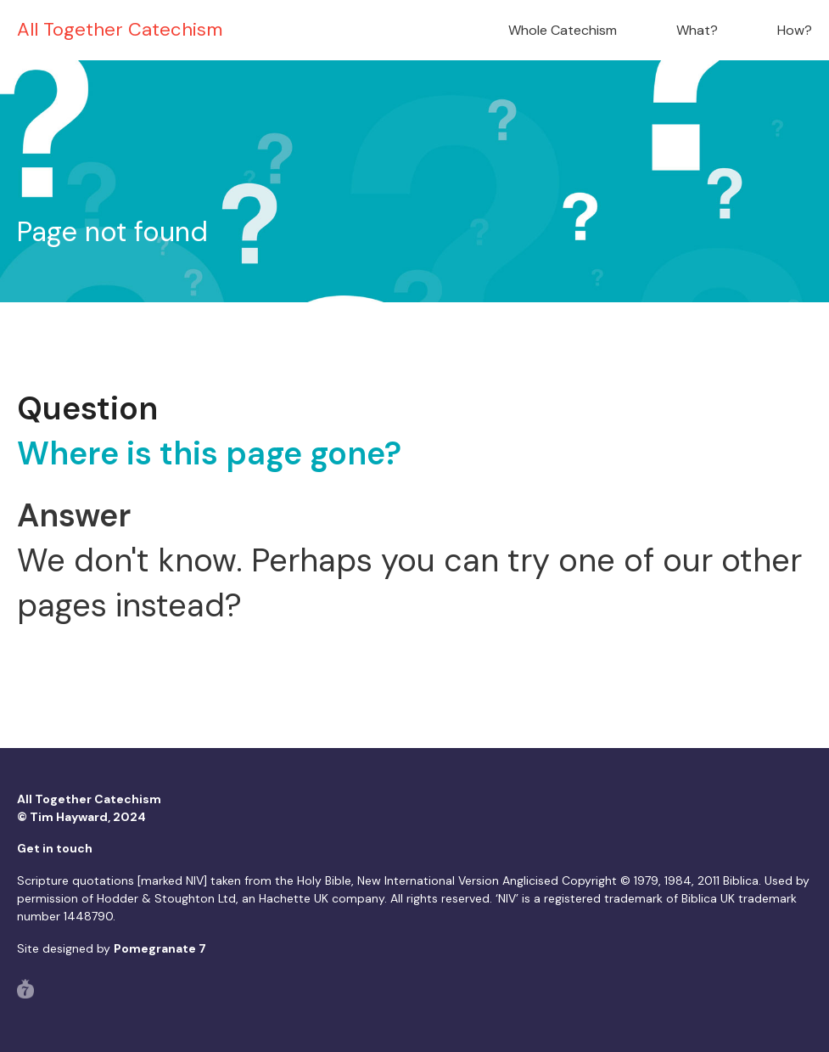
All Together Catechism (119, 29)
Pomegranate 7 (160, 948)
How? (794, 30)
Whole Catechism (562, 30)
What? (697, 30)
